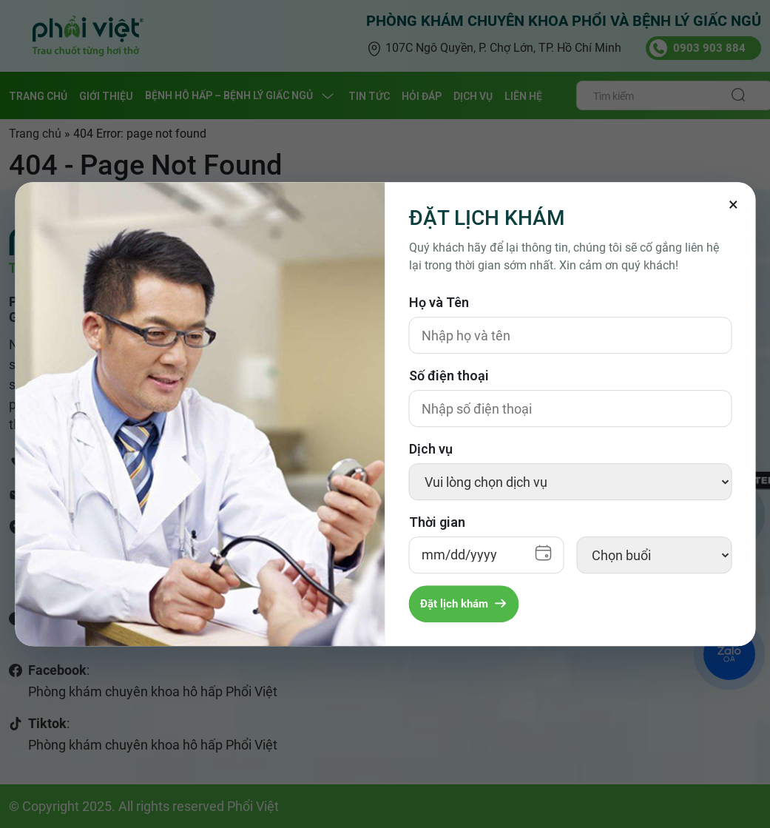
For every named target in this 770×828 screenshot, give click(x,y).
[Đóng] (733, 204)
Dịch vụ (431, 449)
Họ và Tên (439, 302)
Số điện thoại (449, 375)
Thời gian (437, 522)
